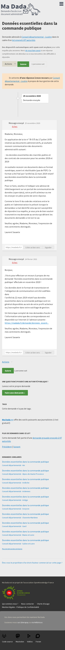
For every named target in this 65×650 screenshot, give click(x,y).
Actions (8, 63)
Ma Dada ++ (7, 419)
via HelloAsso (37, 622)
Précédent (7, 446)
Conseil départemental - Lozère (37, 36)
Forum (38, 638)
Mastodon (20, 638)
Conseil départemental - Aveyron (15, 509)
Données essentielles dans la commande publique (25, 461)
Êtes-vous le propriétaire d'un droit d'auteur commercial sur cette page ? (32, 562)
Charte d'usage (43, 604)
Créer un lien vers (32, 247)
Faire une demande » (15, 392)
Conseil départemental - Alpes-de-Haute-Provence (23, 474)
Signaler (48, 247)
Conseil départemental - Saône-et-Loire (18, 543)
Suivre (23, 64)
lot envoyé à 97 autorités (23, 40)
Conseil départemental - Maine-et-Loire (18, 535)
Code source (7, 638)
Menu (61, 3)
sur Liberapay (23, 622)
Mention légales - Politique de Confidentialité (20, 607)
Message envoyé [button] (16, 123)
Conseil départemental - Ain (13, 465)
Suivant (16, 446)
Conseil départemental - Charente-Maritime (20, 517)
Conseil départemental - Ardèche (15, 482)
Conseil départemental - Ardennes (16, 491)
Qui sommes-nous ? (10, 604)
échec (14, 126)
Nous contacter (27, 604)
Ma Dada (20, 9)
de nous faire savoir (33, 50)
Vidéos (30, 638)
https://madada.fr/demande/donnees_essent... (27, 323)
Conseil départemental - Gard (14, 526)
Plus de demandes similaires (12, 549)
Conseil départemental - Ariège (15, 500)
